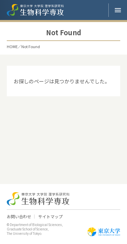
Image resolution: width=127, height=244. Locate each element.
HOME (12, 46)
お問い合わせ (19, 217)
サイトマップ (50, 217)
